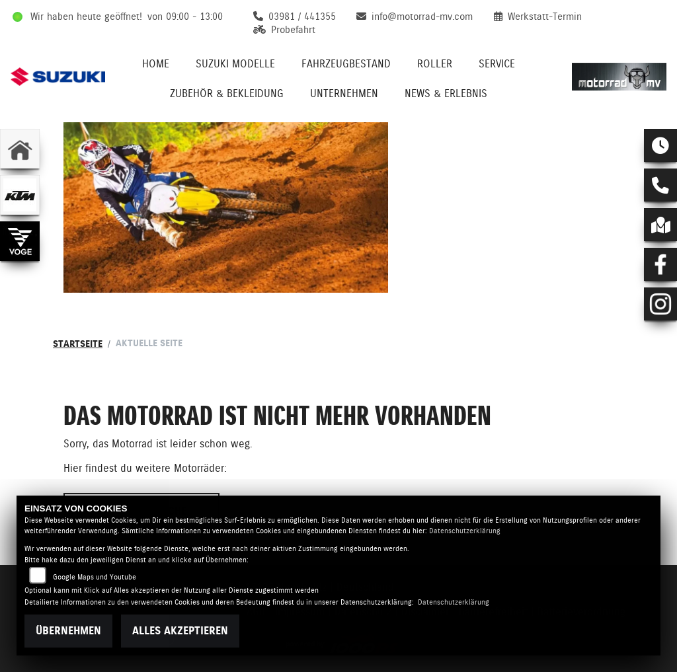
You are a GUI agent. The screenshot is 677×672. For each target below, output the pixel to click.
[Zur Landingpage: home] (20, 148)
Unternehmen (344, 93)
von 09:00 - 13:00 (185, 16)
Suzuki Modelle (235, 63)
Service (497, 63)
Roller (434, 63)
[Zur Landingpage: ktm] (20, 195)
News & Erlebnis (446, 93)
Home (155, 63)
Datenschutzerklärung (464, 531)
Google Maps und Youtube (94, 577)
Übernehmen (68, 630)
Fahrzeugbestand (346, 63)
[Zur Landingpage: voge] (20, 241)
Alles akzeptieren (180, 630)
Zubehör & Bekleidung (227, 93)
